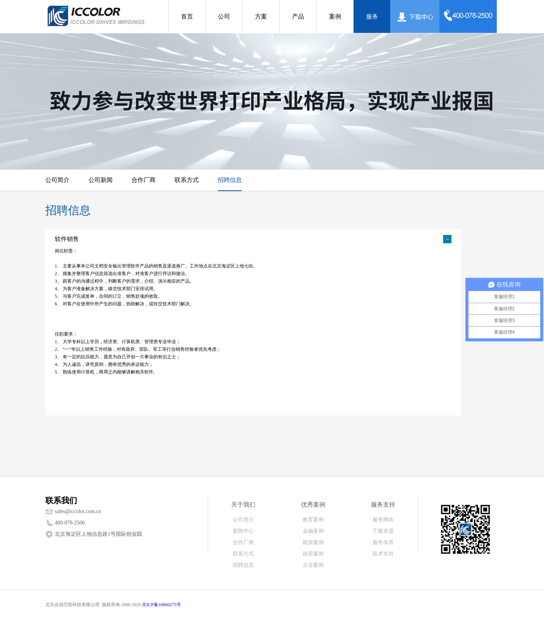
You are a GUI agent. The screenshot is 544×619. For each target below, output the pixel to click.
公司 (224, 16)
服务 (372, 16)
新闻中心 (243, 531)
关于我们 (243, 504)
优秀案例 (313, 504)
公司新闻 (100, 180)
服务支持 (383, 504)
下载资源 (383, 531)
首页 (187, 16)
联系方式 (187, 180)
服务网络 (383, 520)
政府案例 (313, 554)
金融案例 (313, 531)
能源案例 (313, 542)
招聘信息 (230, 180)
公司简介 (57, 180)
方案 (261, 16)
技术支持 (383, 554)
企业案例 (313, 565)
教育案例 (313, 520)
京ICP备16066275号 (161, 604)
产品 (298, 16)
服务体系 (383, 542)
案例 (335, 16)
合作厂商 (143, 180)
